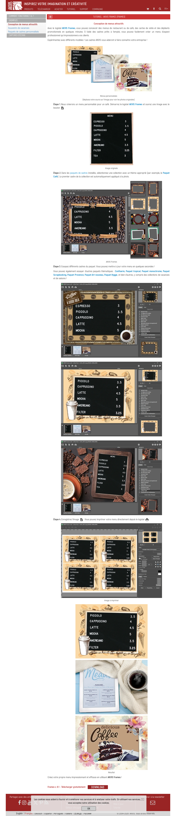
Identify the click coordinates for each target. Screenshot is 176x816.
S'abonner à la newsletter (152, 800)
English (19, 813)
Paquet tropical (133, 271)
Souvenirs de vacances (18, 28)
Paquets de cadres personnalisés (23, 31)
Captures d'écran (17, 35)
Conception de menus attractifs (22, 24)
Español (48, 813)
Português (58, 813)
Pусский (87, 813)
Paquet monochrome (152, 271)
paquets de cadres (79, 172)
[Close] (142, 799)
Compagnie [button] (97, 9)
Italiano (68, 813)
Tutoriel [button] (71, 9)
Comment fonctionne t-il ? (21, 16)
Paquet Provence (75, 274)
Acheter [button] (59, 9)
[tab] (26, 16)
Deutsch (38, 813)
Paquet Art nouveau (94, 274)
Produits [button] (28, 9)
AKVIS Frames (68, 28)
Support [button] (84, 9)
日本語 (78, 813)
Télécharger (44, 9)
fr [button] (166, 8)
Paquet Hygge (110, 274)
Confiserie (120, 271)
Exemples (13, 20)
